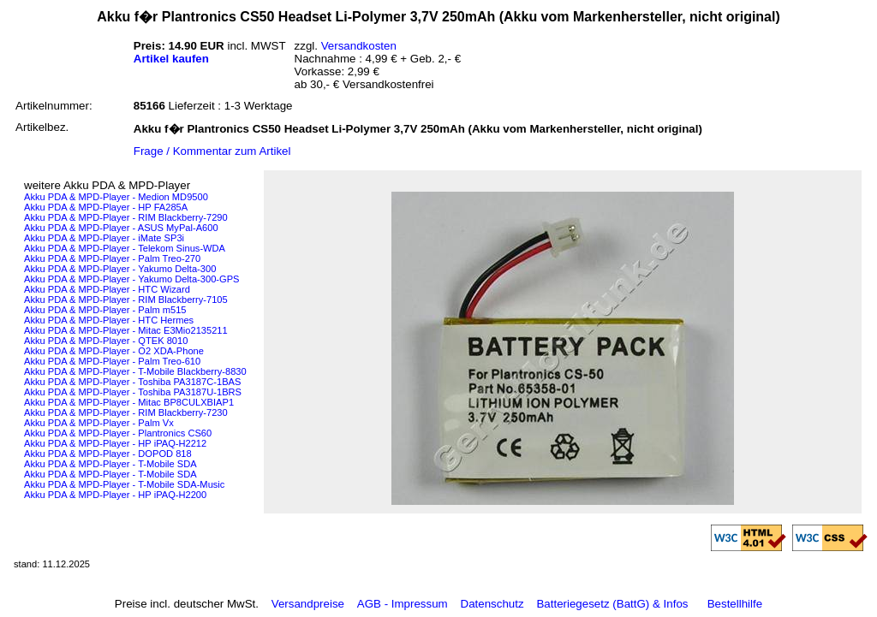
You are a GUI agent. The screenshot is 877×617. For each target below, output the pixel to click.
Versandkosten (359, 45)
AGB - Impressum (402, 603)
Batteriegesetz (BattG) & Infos (612, 603)
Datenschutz (492, 603)
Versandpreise (307, 603)
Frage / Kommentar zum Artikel (212, 151)
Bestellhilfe (734, 603)
